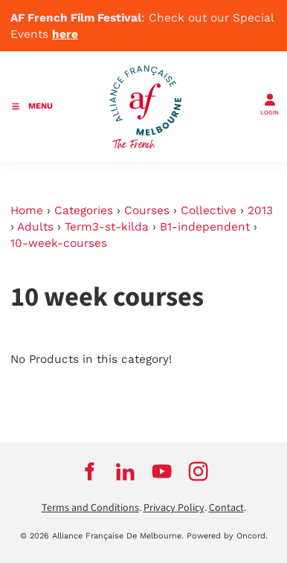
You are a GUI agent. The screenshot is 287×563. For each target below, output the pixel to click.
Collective (208, 210)
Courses (147, 210)
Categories (83, 210)
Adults (35, 227)
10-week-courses (58, 243)
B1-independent (205, 227)
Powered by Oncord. (227, 536)
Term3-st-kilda (107, 227)
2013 (260, 210)
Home (26, 210)
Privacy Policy (174, 508)
